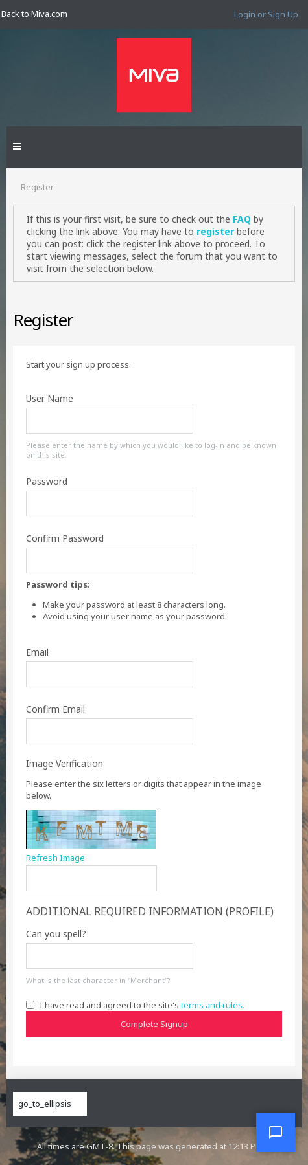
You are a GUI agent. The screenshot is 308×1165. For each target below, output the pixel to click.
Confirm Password (65, 538)
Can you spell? (56, 933)
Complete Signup (154, 1024)
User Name (49, 398)
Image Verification (64, 763)
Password (46, 481)
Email (37, 652)
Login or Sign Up (266, 14)
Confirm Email (55, 709)
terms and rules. (212, 1005)
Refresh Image (55, 857)
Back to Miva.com (34, 13)
